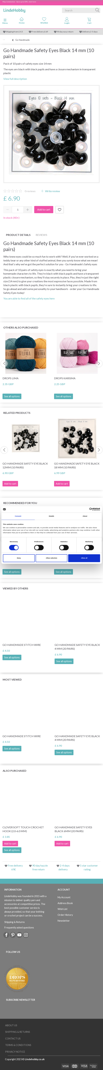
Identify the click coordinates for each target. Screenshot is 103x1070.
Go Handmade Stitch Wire (22, 644)
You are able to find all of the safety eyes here (29, 298)
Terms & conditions (18, 1045)
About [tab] (85, 516)
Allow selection (51, 558)
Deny (19, 558)
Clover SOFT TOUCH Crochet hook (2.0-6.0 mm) (23, 829)
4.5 (21, 31)
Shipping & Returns (14, 922)
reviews (30, 191)
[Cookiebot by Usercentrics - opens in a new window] (85, 509)
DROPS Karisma (64, 378)
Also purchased (14, 770)
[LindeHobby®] (14, 9)
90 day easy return (65, 31)
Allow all (84, 558)
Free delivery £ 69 (40, 31)
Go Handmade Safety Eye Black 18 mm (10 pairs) (76, 465)
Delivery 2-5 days (90, 31)
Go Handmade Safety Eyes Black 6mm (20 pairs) (73, 829)
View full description (15, 78)
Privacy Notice (15, 1051)
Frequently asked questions (19, 927)
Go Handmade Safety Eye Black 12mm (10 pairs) (25, 465)
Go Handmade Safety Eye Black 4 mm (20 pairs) (77, 646)
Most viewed (12, 679)
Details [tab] (51, 516)
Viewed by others (15, 588)
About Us (11, 1025)
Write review (52, 191)
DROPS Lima (11, 378)
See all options (12, 396)
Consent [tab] (18, 516)
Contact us (13, 1038)
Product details (18, 234)
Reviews (41, 234)
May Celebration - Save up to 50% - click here (19, 2)
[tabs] (89, 21)
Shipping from (12, 31)
